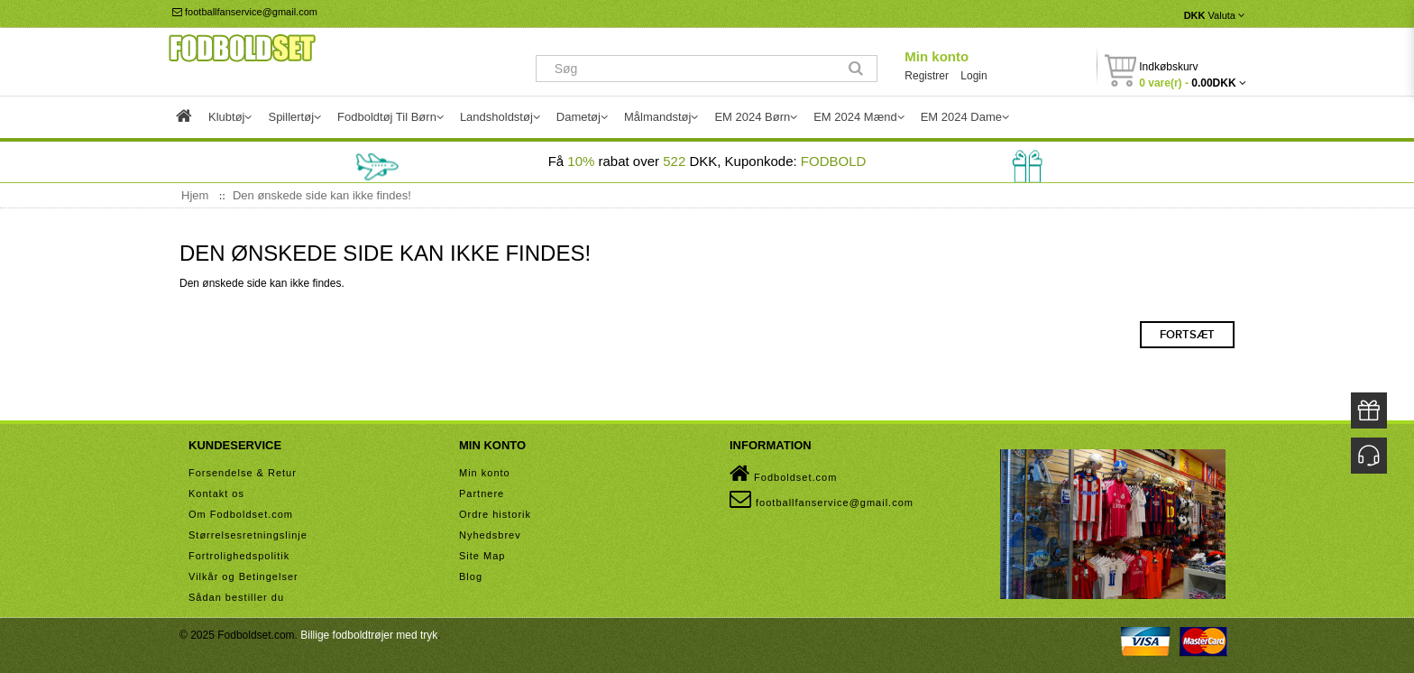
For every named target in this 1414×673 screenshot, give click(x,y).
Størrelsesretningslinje (248, 535)
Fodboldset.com (783, 473)
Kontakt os (216, 493)
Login (973, 75)
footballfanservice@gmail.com (244, 11)
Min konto (936, 56)
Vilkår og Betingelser (243, 576)
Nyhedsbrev (490, 535)
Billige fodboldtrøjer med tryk (368, 635)
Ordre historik (495, 514)
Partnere (481, 493)
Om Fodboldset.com (240, 514)
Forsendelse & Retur (242, 472)
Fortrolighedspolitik (238, 555)
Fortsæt (1187, 334)
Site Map (482, 555)
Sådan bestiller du (236, 597)
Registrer (926, 75)
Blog (470, 576)
